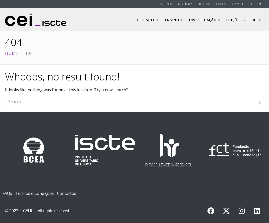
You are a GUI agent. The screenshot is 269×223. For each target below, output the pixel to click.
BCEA (256, 20)
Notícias (185, 4)
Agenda (167, 4)
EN (259, 4)
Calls (221, 4)
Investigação (204, 20)
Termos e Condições (34, 193)
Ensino (174, 20)
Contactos (66, 193)
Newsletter (241, 4)
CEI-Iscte (147, 20)
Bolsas (204, 4)
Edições (235, 20)
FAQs (7, 193)
